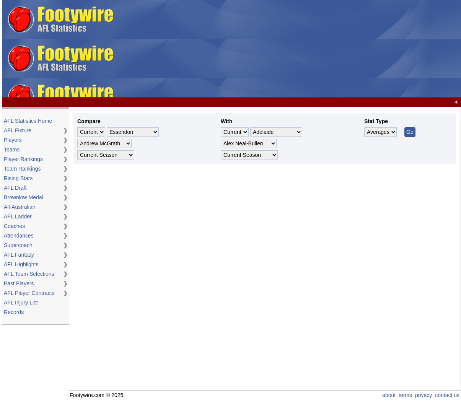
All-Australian (19, 207)
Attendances (19, 236)
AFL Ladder (18, 216)
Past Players (19, 283)
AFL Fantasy (19, 255)
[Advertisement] (288, 49)
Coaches (14, 226)
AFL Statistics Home (28, 121)
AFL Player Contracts (29, 293)
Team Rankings (22, 169)
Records (14, 312)
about (389, 395)
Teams (12, 149)
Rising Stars (18, 178)
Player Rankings (23, 159)
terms (405, 395)
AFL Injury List (21, 302)
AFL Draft (15, 188)
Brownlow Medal (23, 197)
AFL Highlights (21, 264)
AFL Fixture (17, 130)
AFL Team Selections (29, 274)
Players (13, 140)
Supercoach (18, 245)
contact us (447, 395)
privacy (423, 395)
